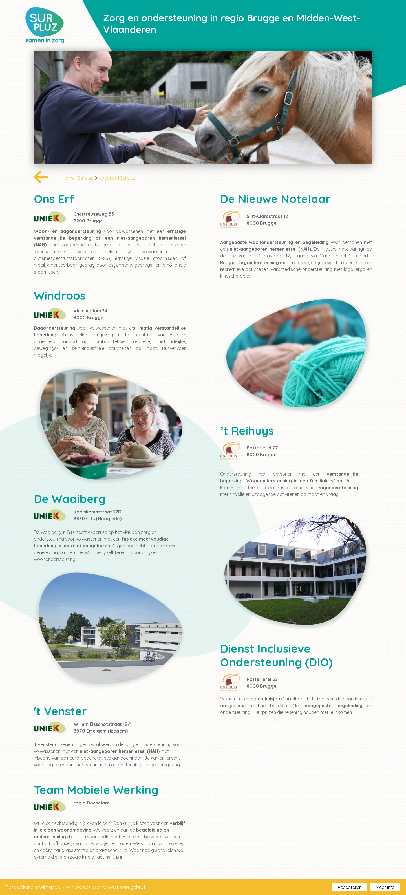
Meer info (385, 887)
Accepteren (349, 887)
